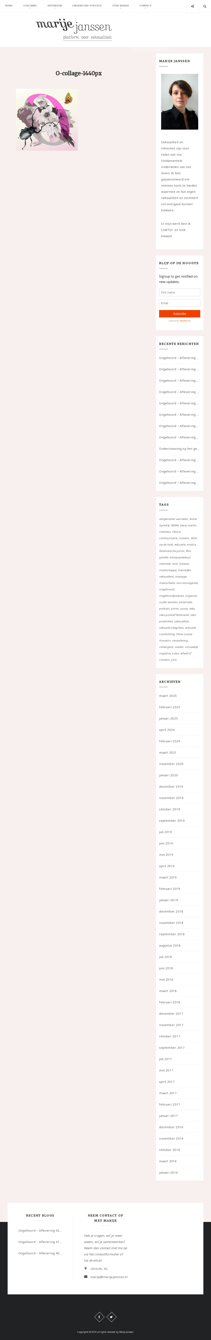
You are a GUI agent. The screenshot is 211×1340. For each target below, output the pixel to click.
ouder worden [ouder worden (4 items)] (168, 602)
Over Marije (125, 6)
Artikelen (57, 6)
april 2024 (167, 730)
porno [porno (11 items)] (175, 608)
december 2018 (171, 911)
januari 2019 (168, 900)
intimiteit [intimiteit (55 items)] (165, 564)
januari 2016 (168, 1172)
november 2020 (171, 764)
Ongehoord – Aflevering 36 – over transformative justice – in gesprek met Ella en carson (179, 426)
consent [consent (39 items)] (184, 538)
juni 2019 (166, 843)
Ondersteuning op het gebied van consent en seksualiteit (179, 448)
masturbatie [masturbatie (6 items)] (167, 583)
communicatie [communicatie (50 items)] (168, 538)
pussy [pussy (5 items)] (184, 608)
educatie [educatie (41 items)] (179, 544)
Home (9, 6)
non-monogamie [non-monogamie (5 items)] (187, 583)
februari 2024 (169, 741)
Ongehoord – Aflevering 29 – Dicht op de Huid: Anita (179, 483)
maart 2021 (168, 752)
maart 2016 (168, 1161)
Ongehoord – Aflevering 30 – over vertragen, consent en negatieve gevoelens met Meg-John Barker (179, 471)
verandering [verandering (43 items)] (179, 640)
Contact (151, 6)
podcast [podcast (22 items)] (164, 608)
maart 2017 (168, 1093)
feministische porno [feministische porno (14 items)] (171, 551)
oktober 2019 (169, 809)
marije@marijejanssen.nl (109, 1277)
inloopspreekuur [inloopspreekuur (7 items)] (179, 557)
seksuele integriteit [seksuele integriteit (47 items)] (171, 628)
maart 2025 (168, 696)
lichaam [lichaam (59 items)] (184, 564)
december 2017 (171, 1013)
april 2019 (167, 866)
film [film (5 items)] (188, 551)
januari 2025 (168, 718)
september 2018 (172, 934)
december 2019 (171, 786)
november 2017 (171, 1025)
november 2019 (171, 798)
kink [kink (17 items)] (175, 564)
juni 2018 (166, 968)
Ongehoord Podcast (90, 6)
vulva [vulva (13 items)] (175, 653)
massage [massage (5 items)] (180, 576)
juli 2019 (165, 832)
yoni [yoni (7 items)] (173, 660)
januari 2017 (168, 1116)
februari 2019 (169, 889)
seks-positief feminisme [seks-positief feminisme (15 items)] (174, 615)
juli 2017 (165, 1059)
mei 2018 (166, 979)
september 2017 (172, 1047)
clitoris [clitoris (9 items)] (176, 532)
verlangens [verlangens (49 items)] (166, 647)
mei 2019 (166, 854)
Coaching (31, 6)
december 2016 (171, 1127)
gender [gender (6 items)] (163, 557)
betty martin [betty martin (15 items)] (188, 525)
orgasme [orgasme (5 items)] (191, 596)
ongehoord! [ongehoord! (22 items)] (166, 589)
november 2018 (171, 923)
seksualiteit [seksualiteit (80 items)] (181, 621)
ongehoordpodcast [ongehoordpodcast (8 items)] (171, 596)
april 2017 (167, 1082)
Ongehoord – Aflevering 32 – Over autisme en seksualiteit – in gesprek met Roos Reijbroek (179, 437)
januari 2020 (168, 775)
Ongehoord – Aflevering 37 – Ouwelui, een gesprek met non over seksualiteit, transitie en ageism (179, 414)
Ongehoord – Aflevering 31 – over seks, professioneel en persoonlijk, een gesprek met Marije (179, 460)
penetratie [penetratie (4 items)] (185, 602)
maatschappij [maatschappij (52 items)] (167, 570)
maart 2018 (168, 991)
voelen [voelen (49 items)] (179, 647)
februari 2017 (169, 1104)
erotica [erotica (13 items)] (191, 544)
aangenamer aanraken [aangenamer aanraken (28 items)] (173, 519)
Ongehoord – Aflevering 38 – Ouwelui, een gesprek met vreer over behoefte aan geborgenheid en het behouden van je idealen (179, 403)
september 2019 (172, 820)
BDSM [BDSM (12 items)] (175, 525)
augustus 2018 (170, 945)
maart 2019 (168, 877)
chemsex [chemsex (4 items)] (164, 532)
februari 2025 (169, 707)
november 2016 (171, 1138)
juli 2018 (165, 957)
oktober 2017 (169, 1036)
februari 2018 (169, 1002)
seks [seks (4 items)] (192, 608)
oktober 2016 (169, 1150)
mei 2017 (166, 1070)
